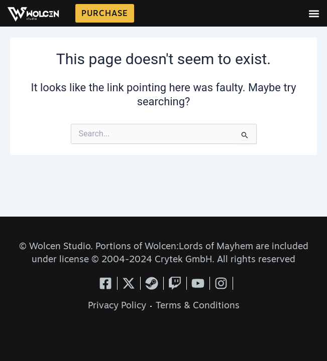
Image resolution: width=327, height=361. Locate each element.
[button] (313, 13)
